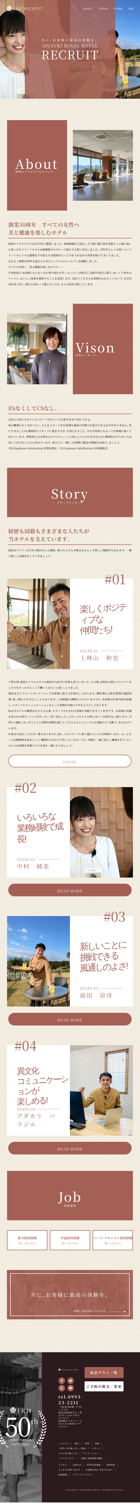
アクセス (63, 1468)
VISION (98, 8)
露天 (78, 1447)
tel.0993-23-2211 (70, 1403)
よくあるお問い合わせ (85, 1473)
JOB (130, 8)
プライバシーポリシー (70, 1483)
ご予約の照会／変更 (104, 1390)
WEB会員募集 (96, 1468)
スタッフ (100, 1451)
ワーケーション (93, 1456)
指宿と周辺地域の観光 (95, 1461)
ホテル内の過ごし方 (69, 1456)
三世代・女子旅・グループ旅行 (73, 1451)
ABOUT (80, 8)
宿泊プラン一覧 (104, 1376)
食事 (99, 1447)
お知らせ (78, 1468)
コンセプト (64, 1447)
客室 (89, 1447)
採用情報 (98, 1478)
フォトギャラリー (67, 1461)
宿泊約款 (63, 1473)
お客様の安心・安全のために (73, 1478)
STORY (115, 8)
